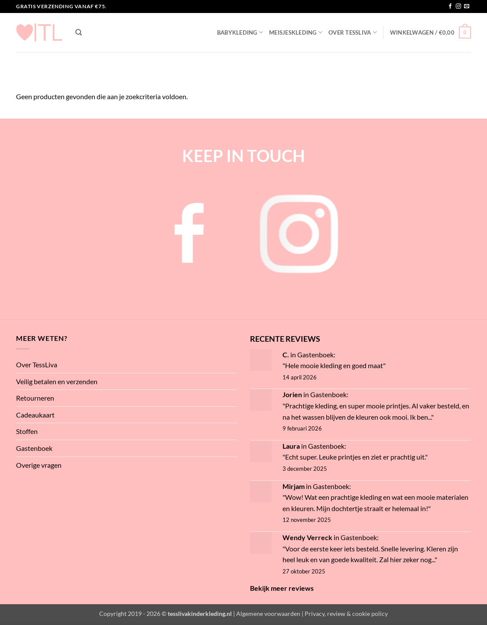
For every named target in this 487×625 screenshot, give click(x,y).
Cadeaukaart (35, 415)
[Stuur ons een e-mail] (466, 6)
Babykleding (240, 32)
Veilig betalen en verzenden (56, 381)
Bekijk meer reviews (282, 588)
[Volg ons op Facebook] (450, 6)
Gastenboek (34, 448)
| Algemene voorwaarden (266, 613)
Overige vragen (39, 465)
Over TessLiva (352, 32)
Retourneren (35, 398)
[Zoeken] (78, 32)
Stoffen (27, 431)
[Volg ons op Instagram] (458, 6)
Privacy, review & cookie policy (346, 613)
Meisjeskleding (295, 32)
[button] (430, 32)
